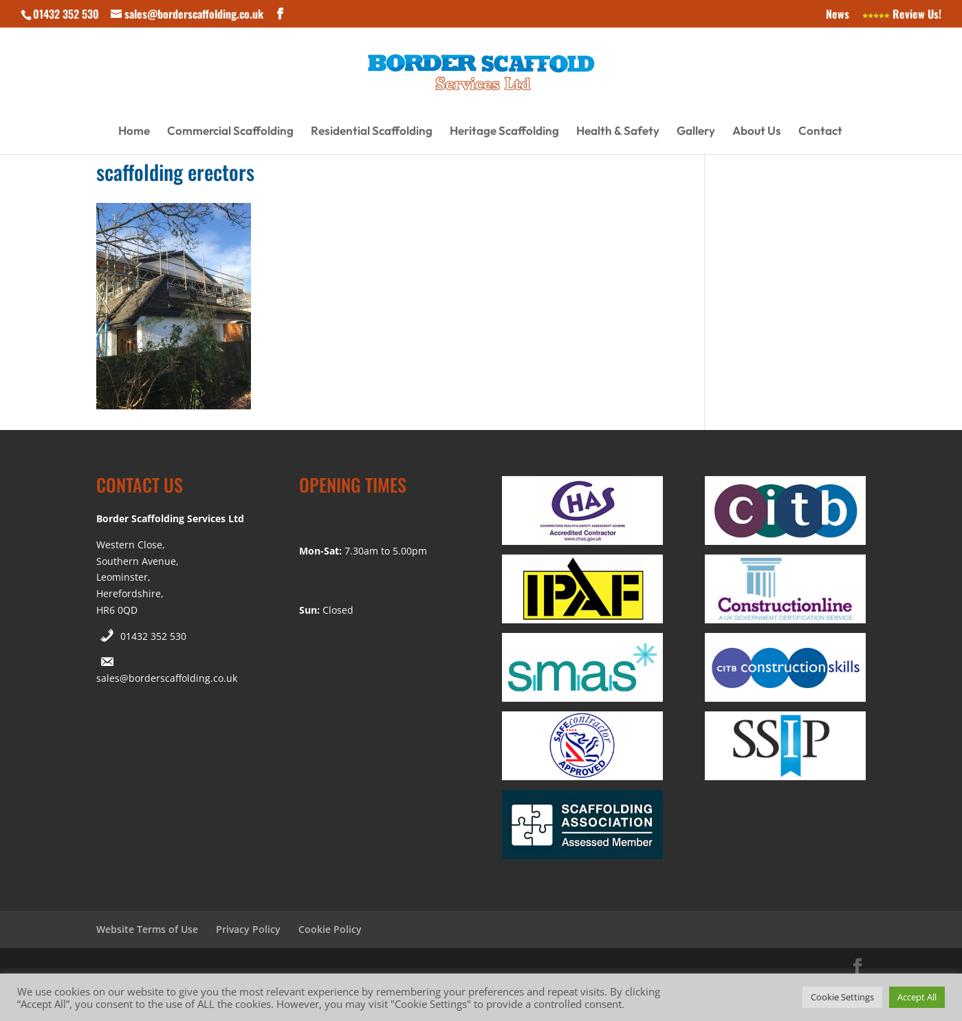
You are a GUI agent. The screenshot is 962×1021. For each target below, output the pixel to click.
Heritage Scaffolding (504, 132)
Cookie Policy (330, 929)
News (837, 15)
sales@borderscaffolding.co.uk (166, 678)
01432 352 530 (153, 636)
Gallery (696, 132)
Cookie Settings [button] (842, 997)
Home (134, 132)
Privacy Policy (248, 929)
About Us (756, 132)
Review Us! (901, 15)
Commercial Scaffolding (230, 132)
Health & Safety (617, 132)
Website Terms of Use (147, 929)
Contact (820, 132)
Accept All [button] (917, 997)
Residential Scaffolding (372, 132)
